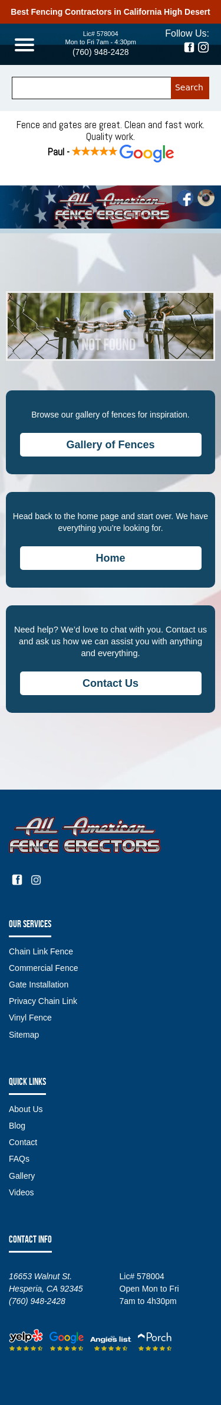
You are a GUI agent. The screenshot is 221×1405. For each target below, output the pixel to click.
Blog (17, 1125)
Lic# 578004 (100, 33)
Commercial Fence (43, 968)
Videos (21, 1192)
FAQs (19, 1158)
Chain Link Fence (41, 951)
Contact (23, 1142)
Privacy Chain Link (43, 1001)
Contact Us (110, 683)
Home (110, 558)
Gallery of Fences (110, 445)
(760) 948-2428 (100, 52)
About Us (26, 1109)
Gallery (22, 1176)
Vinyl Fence (30, 1017)
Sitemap (24, 1034)
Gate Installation (38, 984)
